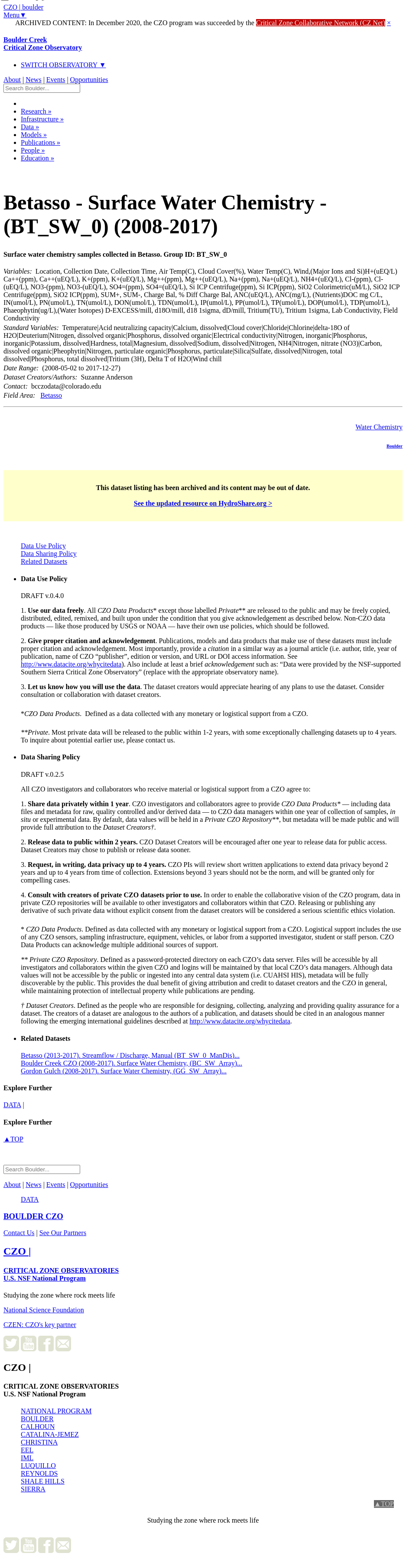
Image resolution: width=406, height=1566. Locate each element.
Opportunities (89, 79)
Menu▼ (14, 15)
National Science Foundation (43, 1310)
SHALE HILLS (43, 1481)
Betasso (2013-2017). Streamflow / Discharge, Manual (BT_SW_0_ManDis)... (130, 1055)
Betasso (51, 395)
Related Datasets (44, 561)
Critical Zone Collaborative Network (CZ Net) (320, 22)
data (12, 1104)
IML (27, 1457)
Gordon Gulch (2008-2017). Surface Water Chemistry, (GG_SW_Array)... (124, 1071)
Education (37, 158)
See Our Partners (62, 1232)
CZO (33, 1216)
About (12, 79)
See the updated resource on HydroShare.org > (203, 503)
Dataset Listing (33, 169)
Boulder (395, 445)
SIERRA (33, 1489)
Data (30, 127)
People (33, 150)
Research (36, 111)
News (33, 79)
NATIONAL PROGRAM (56, 1411)
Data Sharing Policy (49, 553)
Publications (40, 142)
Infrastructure (42, 119)
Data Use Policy (43, 545)
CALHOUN (38, 1426)
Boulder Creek (42, 43)
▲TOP (13, 1139)
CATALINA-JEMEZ (50, 1434)
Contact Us (19, 1232)
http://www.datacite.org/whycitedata (71, 664)
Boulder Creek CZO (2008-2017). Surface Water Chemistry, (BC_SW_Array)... (131, 1063)
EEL (27, 1450)
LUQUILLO (38, 1465)
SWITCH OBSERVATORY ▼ (63, 65)
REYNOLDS (39, 1473)
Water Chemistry (379, 427)
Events (55, 79)
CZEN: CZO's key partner (39, 1324)
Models (34, 134)
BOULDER (37, 1418)
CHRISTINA (39, 1442)
